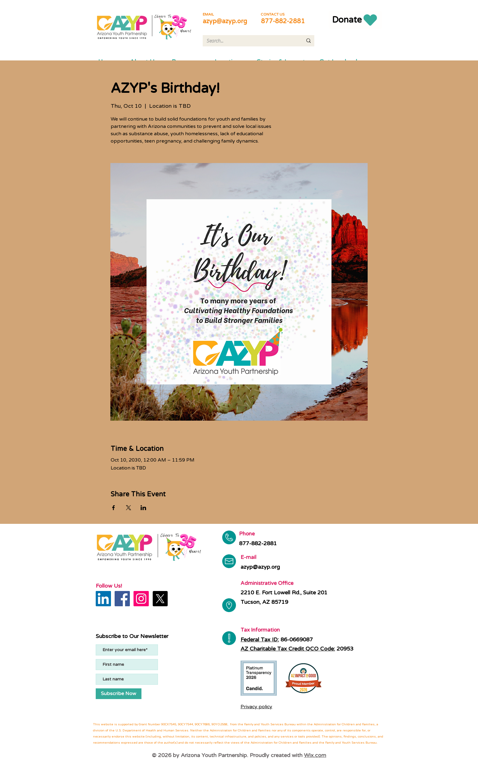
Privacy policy (256, 707)
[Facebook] (122, 598)
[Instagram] (141, 598)
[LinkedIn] (103, 598)
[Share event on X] (128, 507)
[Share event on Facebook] (113, 507)
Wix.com (315, 755)
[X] (160, 598)
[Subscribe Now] (118, 693)
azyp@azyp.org (225, 21)
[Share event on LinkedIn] (143, 507)
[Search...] (250, 41)
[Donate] (355, 20)
